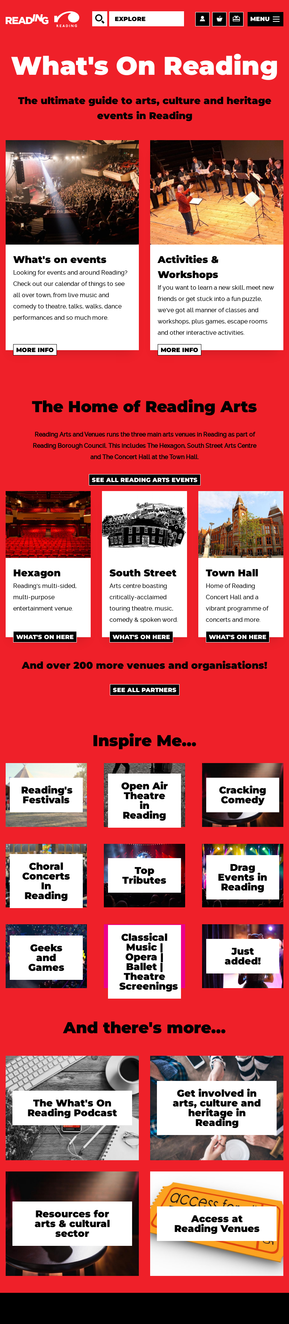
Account (202, 19)
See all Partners (144, 690)
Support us (236, 19)
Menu (260, 19)
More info (35, 350)
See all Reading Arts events (145, 480)
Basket (219, 19)
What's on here (45, 637)
